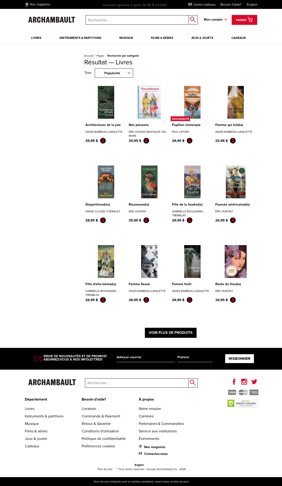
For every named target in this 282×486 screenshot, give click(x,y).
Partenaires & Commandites (161, 423)
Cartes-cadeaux (202, 4)
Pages (101, 56)
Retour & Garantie (96, 423)
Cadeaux (238, 38)
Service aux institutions (158, 431)
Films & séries (162, 38)
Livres (36, 38)
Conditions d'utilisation (100, 431)
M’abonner (239, 358)
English (252, 4)
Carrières (146, 416)
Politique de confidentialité (104, 438)
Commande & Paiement (101, 416)
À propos (146, 399)
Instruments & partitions (80, 38)
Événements (149, 438)
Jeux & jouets (202, 38)
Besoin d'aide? (230, 4)
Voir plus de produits (171, 332)
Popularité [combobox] (112, 73)
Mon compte (213, 19)
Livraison (89, 408)
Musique (126, 38)
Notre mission (150, 408)
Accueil (89, 56)
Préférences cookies (98, 446)
